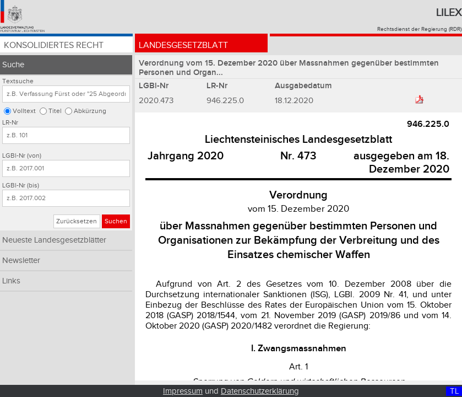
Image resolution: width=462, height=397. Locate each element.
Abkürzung (90, 111)
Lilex (448, 13)
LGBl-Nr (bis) (20, 185)
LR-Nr (10, 123)
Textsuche (18, 81)
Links (11, 281)
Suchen (116, 221)
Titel (55, 111)
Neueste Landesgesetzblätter (54, 240)
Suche (13, 64)
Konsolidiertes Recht (54, 45)
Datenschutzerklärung (260, 391)
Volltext (24, 111)
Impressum (183, 391)
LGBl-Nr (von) (21, 156)
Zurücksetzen (76, 221)
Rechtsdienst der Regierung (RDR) (419, 29)
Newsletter (21, 260)
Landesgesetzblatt (183, 45)
